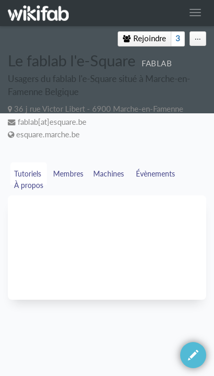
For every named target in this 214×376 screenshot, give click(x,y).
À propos (29, 185)
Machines (109, 173)
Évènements (156, 173)
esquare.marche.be (48, 134)
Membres (68, 173)
